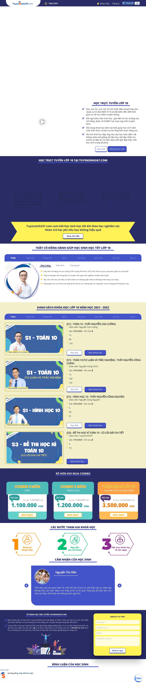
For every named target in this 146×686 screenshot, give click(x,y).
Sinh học (99, 316)
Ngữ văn (30, 257)
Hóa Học (81, 257)
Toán (13, 257)
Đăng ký (115, 3)
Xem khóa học (95, 352)
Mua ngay (27, 515)
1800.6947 (53, 3)
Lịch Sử (115, 257)
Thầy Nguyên (75, 265)
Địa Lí (133, 257)
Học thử (101, 149)
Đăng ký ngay (117, 651)
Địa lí (132, 316)
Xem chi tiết (73, 236)
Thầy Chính (60, 265)
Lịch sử (115, 316)
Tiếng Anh (47, 257)
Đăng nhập (104, 3)
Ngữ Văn (30, 316)
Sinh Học (98, 257)
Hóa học (82, 316)
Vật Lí (64, 257)
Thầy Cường (45, 265)
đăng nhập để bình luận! (23, 673)
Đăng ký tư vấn (117, 149)
